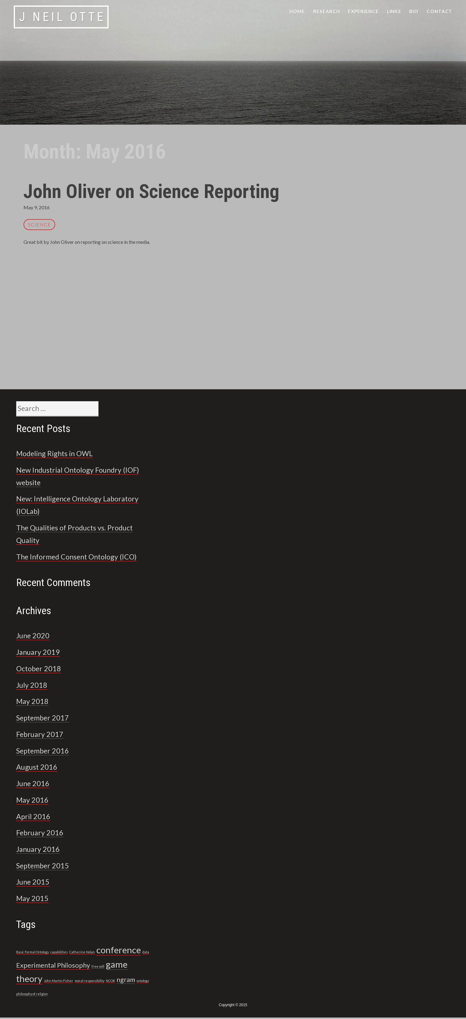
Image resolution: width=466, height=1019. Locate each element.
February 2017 (41, 735)
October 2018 (40, 669)
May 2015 (33, 899)
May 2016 (33, 801)
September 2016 (44, 752)
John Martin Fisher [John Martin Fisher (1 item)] (58, 982)
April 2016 (34, 817)
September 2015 (44, 866)
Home (297, 11)
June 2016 (34, 784)
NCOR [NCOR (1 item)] (110, 982)
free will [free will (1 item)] (97, 968)
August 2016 (38, 768)
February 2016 (41, 834)
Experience (363, 11)
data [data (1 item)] (145, 953)
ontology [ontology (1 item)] (143, 982)
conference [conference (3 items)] (118, 951)
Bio (413, 11)
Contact (440, 11)
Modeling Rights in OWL (58, 454)
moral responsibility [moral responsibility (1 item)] (89, 982)
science (39, 224)
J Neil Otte (62, 17)
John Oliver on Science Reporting (159, 191)
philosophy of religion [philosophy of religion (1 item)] (32, 995)
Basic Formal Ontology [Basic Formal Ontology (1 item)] (32, 953)
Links (394, 11)
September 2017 (44, 719)
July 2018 (33, 686)
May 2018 (33, 702)
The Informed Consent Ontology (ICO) (82, 558)
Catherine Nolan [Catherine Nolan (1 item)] (82, 953)
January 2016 (40, 850)
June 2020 (34, 637)
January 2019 (40, 653)
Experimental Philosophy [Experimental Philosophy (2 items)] (53, 966)
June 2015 (34, 883)
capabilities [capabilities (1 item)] (59, 953)
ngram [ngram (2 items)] (125, 981)
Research (326, 11)
